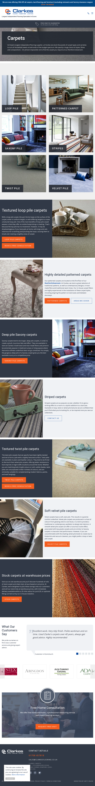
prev (2, 672)
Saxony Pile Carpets (15, 361)
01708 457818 (36, 755)
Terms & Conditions (53, 781)
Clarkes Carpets (19, 12)
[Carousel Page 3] (83, 654)
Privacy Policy (40, 781)
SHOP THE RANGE (47, 5)
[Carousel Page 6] (92, 654)
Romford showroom (53, 283)
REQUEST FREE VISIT (47, 727)
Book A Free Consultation (18, 246)
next (92, 672)
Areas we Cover (81, 301)
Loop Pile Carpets (14, 239)
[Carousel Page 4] (86, 654)
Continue (11, 779)
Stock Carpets (12, 599)
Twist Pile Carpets (14, 480)
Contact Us (53, 418)
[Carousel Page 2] (80, 654)
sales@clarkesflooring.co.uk (43, 760)
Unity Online (88, 781)
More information (19, 775)
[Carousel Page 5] (89, 654)
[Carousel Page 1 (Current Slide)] (77, 654)
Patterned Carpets (57, 301)
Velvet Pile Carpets (57, 544)
